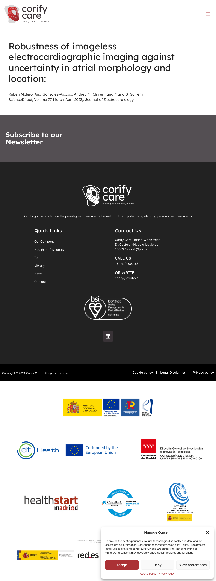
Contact (40, 282)
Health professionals (49, 250)
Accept (121, 565)
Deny (157, 565)
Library (39, 266)
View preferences (193, 565)
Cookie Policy (148, 573)
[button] (207, 532)
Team (38, 258)
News (38, 274)
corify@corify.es (126, 278)
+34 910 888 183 (126, 264)
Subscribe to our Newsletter (34, 138)
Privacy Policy (166, 573)
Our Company (44, 241)
